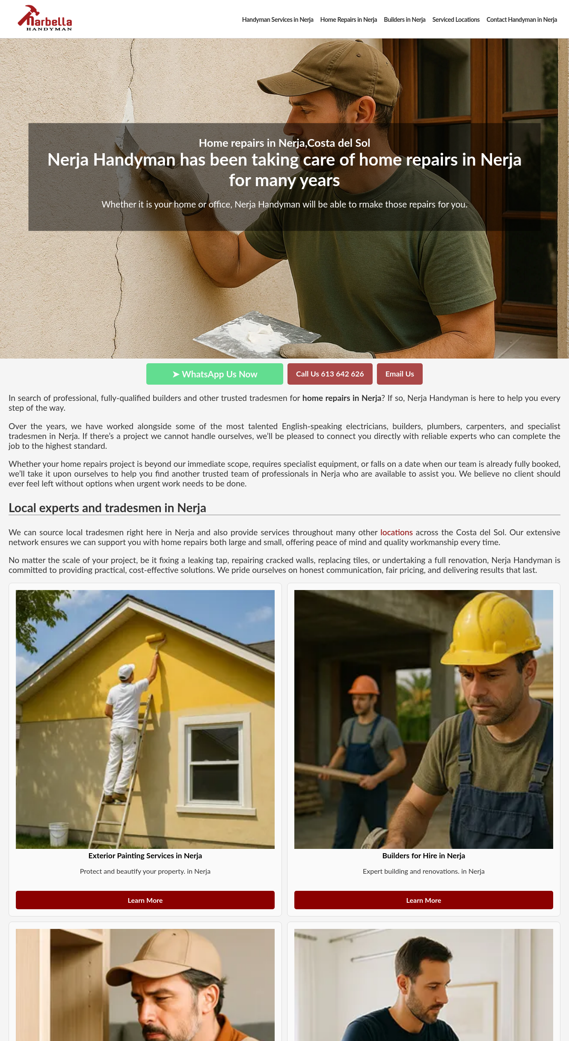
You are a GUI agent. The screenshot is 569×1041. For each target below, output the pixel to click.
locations (396, 532)
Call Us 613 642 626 (330, 373)
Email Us (399, 373)
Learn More (145, 900)
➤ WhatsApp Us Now (215, 373)
